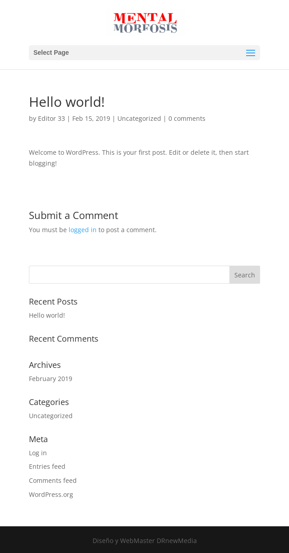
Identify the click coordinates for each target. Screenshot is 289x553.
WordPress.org (51, 494)
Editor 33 (51, 118)
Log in (38, 452)
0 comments (186, 118)
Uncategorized (139, 118)
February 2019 (50, 378)
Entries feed (47, 466)
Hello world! (47, 315)
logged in (83, 229)
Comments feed (53, 480)
